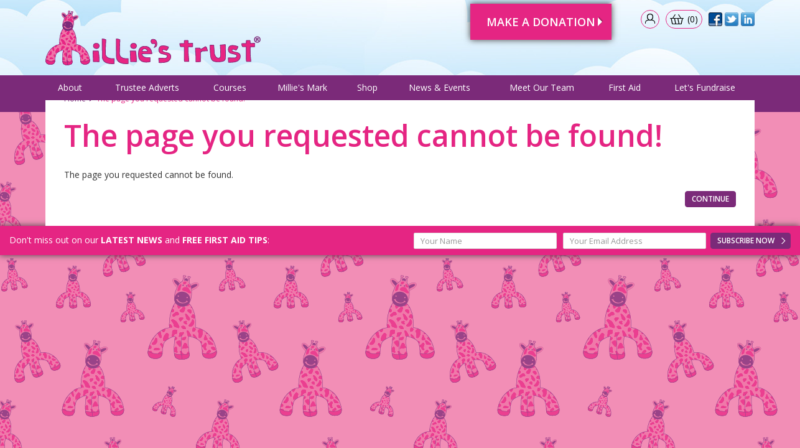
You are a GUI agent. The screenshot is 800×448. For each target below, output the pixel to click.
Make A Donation (530, 18)
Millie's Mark (302, 92)
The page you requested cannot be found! (170, 128)
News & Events (439, 92)
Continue (710, 229)
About (70, 92)
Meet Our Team (541, 92)
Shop (367, 92)
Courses (229, 92)
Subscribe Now (745, 270)
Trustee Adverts (147, 92)
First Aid (624, 92)
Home (75, 128)
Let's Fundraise (704, 92)
